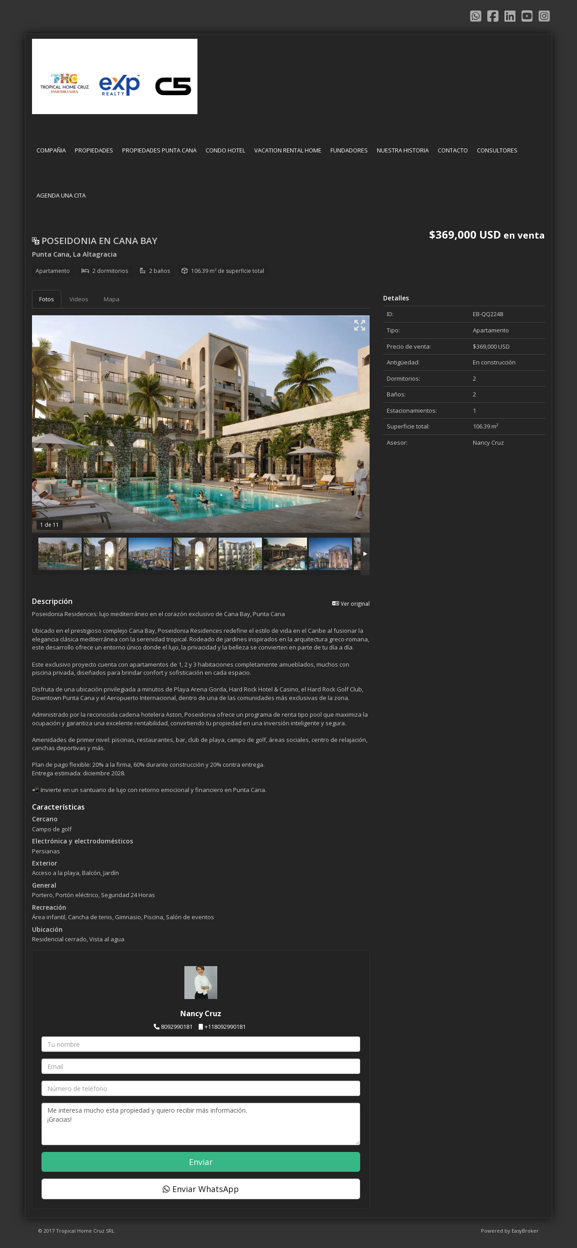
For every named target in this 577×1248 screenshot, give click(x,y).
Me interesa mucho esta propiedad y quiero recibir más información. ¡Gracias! (200, 1124)
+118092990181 (225, 1026)
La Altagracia (95, 253)
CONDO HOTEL (225, 150)
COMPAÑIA (51, 150)
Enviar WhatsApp (201, 1189)
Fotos (46, 299)
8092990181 (176, 1026)
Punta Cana (50, 253)
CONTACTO (453, 150)
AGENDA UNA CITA (61, 195)
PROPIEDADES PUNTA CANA (159, 150)
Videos (78, 299)
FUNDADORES (349, 150)
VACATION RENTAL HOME (287, 150)
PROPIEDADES (94, 150)
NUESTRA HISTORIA (403, 150)
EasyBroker (525, 1230)
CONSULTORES (497, 150)
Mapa (111, 299)
